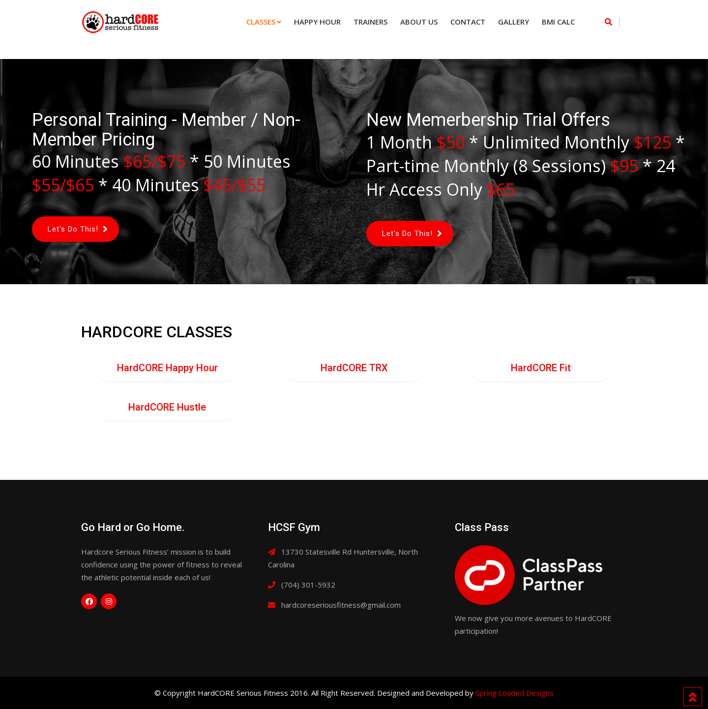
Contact (467, 22)
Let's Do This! (73, 229)
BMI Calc (558, 22)
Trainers (370, 22)
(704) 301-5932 (308, 585)
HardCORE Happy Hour (167, 368)
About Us (419, 22)
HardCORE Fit (541, 368)
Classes (260, 22)
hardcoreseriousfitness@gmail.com (341, 605)
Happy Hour (317, 22)
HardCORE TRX (354, 368)
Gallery (513, 22)
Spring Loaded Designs (514, 693)
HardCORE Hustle (167, 407)
